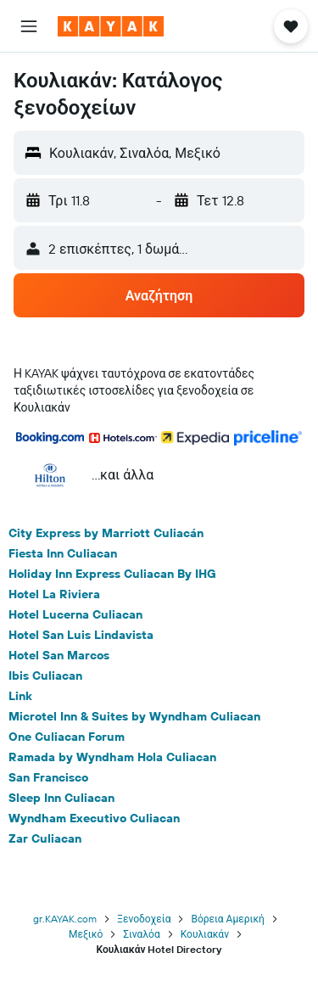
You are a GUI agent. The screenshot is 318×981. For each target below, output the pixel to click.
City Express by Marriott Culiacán (106, 533)
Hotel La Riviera (54, 594)
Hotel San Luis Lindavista (80, 634)
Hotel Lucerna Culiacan (75, 614)
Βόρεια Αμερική (227, 918)
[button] (28, 26)
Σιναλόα (141, 934)
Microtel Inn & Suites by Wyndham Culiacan (134, 716)
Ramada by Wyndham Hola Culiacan (112, 757)
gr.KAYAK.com (65, 918)
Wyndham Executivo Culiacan (94, 818)
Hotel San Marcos (58, 655)
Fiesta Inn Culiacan (62, 553)
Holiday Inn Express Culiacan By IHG (112, 573)
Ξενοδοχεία (143, 918)
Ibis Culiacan (45, 675)
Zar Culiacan (44, 838)
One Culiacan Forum (66, 736)
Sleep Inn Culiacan (61, 797)
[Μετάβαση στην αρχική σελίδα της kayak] (111, 26)
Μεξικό (86, 934)
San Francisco (48, 777)
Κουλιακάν (205, 934)
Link (20, 696)
